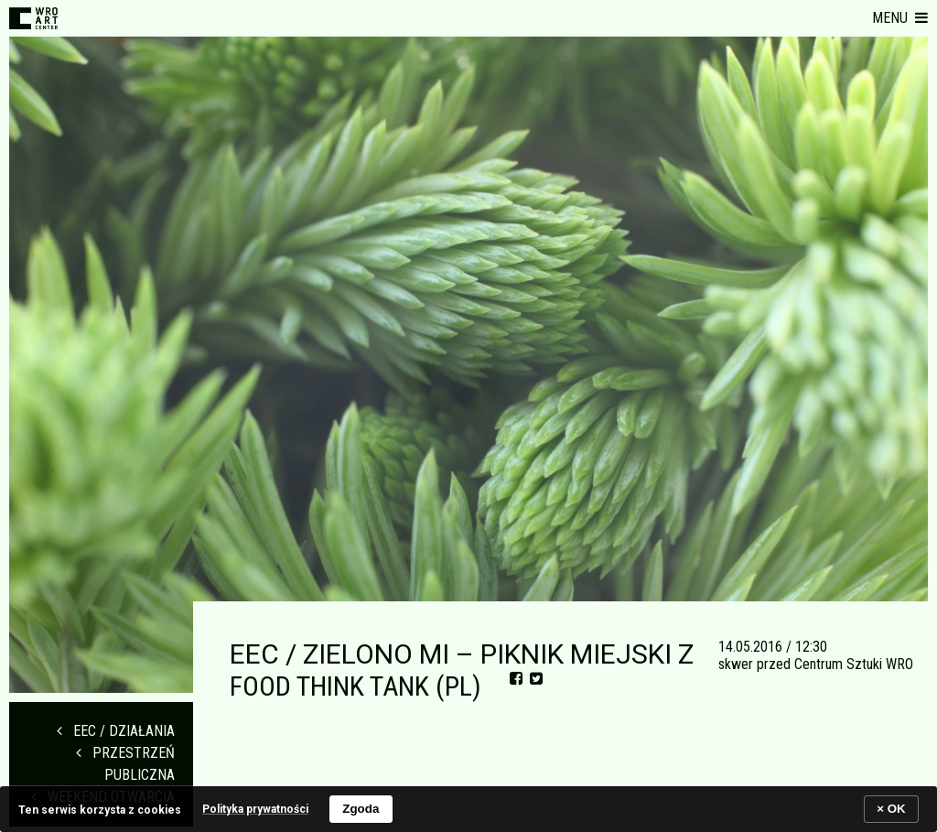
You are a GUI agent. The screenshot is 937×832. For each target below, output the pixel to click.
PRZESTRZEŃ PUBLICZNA (125, 763)
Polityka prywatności (255, 809)
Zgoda (360, 809)
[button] (900, 18)
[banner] (468, 808)
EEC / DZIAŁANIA (116, 731)
